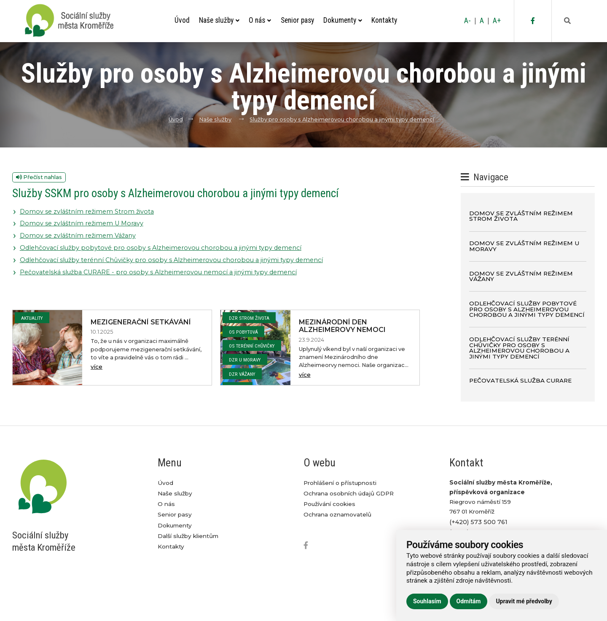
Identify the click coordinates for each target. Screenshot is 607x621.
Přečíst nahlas (39, 177)
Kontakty (384, 20)
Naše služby (219, 20)
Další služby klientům (188, 536)
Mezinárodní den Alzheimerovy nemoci (342, 326)
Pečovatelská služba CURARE (520, 380)
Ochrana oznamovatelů (337, 514)
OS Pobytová (243, 332)
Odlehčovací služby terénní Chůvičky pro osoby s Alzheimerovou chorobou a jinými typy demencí (171, 260)
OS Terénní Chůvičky (252, 346)
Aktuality (32, 318)
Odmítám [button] (469, 601)
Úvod (182, 20)
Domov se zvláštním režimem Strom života (87, 211)
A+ (497, 20)
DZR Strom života (249, 318)
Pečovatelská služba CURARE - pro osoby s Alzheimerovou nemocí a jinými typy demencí (158, 272)
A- (467, 20)
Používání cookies (329, 504)
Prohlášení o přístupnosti (340, 482)
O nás (260, 20)
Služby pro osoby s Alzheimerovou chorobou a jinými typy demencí (342, 119)
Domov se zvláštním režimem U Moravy (81, 223)
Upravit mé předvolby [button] (524, 601)
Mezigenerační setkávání (141, 322)
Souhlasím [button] (427, 601)
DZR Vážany (242, 374)
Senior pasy (297, 20)
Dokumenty (342, 20)
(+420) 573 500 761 (478, 522)
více (96, 366)
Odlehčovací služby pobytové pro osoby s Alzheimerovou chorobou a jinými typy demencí (160, 248)
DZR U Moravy (245, 360)
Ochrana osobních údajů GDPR (349, 493)
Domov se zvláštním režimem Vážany (78, 235)
